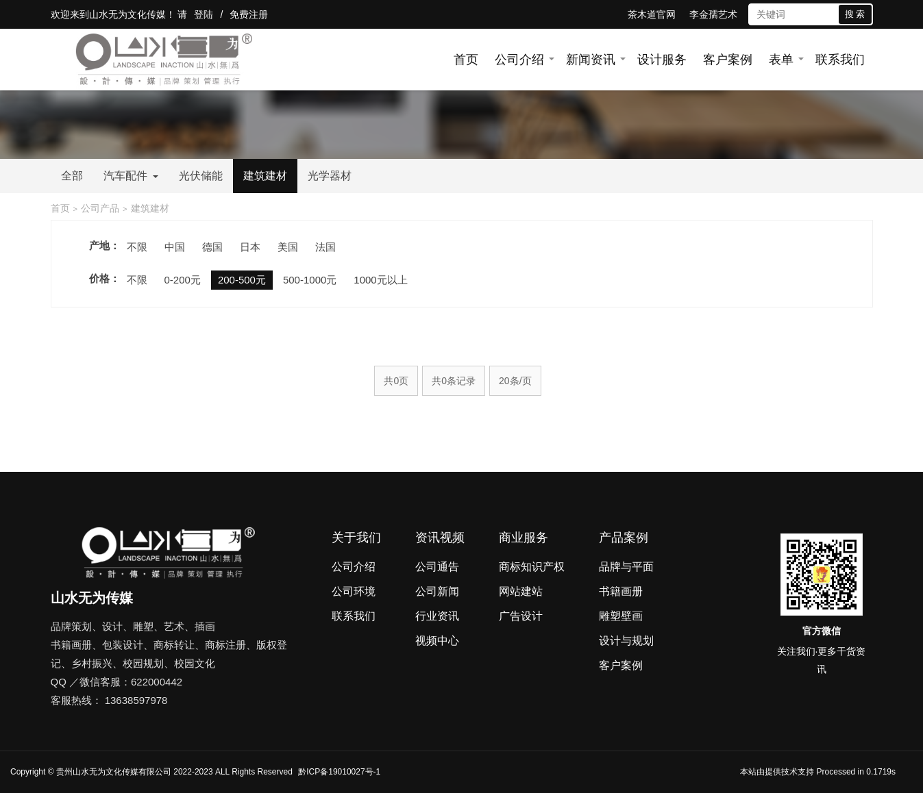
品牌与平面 (626, 566)
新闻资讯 (590, 59)
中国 (174, 247)
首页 (466, 59)
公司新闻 (437, 591)
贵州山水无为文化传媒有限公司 (113, 772)
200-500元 (242, 280)
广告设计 (521, 616)
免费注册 (249, 14)
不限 (137, 247)
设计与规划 (626, 640)
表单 (781, 59)
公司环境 (354, 591)
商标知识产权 (532, 566)
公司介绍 (519, 59)
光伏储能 (201, 175)
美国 (288, 247)
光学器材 (330, 175)
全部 (72, 175)
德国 (212, 247)
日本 (250, 247)
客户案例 (727, 59)
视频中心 (437, 640)
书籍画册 (621, 591)
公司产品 (100, 208)
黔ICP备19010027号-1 (339, 772)
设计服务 (662, 59)
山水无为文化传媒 (127, 14)
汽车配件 (130, 175)
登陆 (203, 14)
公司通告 (437, 566)
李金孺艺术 (713, 14)
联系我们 (840, 59)
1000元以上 (380, 280)
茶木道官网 (652, 14)
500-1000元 (309, 280)
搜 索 (855, 14)
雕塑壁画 (621, 616)
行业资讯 (437, 616)
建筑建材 (265, 175)
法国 (325, 247)
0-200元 (182, 280)
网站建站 (521, 591)
